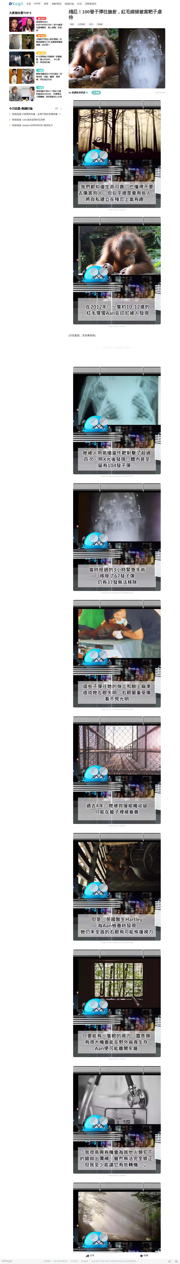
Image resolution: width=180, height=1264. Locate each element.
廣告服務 (84, 1261)
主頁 (28, 4)
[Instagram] (176, 1261)
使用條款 (47, 1261)
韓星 (46, 4)
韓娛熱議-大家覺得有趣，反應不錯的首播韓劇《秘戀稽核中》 (37, 114)
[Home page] (16, 4)
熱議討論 (69, 4)
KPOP (37, 4)
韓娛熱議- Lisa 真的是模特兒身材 (28, 119)
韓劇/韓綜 (56, 4)
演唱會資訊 (90, 4)
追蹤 (96, 93)
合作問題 (74, 1261)
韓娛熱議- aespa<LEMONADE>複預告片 (32, 125)
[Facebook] (169, 1261)
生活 (79, 4)
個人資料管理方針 (61, 1261)
